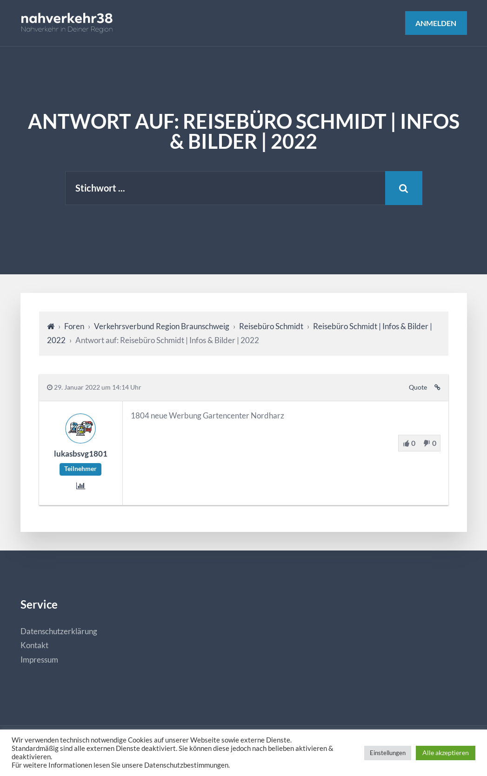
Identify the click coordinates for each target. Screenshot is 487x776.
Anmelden (435, 23)
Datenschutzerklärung (58, 631)
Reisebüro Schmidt (271, 326)
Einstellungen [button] (388, 752)
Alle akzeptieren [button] (445, 752)
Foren (74, 326)
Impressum (39, 659)
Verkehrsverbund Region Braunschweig (161, 326)
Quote (418, 387)
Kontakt (34, 645)
